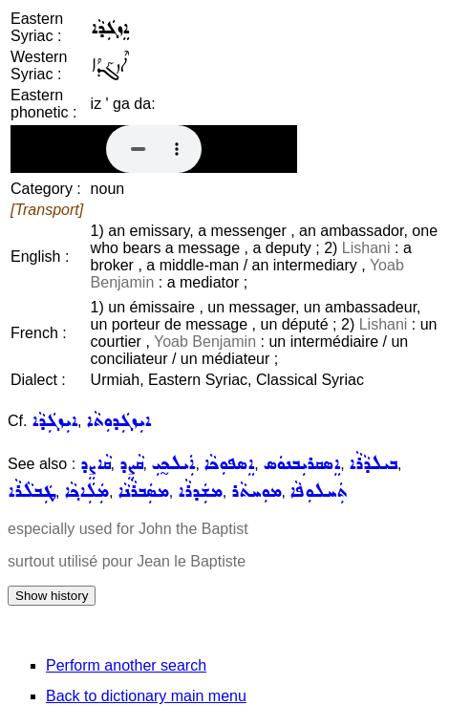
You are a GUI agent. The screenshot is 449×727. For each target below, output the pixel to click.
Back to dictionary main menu (146, 696)
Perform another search (126, 665)
